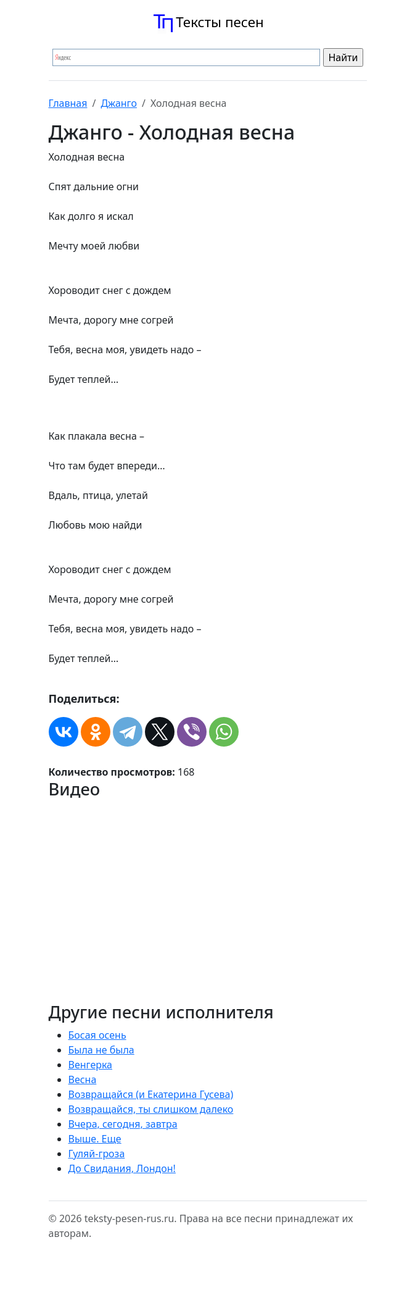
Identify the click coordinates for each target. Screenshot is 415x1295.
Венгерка (90, 1064)
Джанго (119, 103)
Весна (82, 1079)
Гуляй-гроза (96, 1153)
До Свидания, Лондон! (122, 1168)
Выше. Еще (94, 1139)
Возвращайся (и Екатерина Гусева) (151, 1094)
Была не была (101, 1050)
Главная (68, 103)
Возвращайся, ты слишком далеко (151, 1109)
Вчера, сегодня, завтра (123, 1124)
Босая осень (97, 1035)
